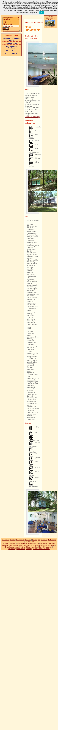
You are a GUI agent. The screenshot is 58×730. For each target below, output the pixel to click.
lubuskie (28, 22)
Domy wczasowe (49, 545)
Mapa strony (29, 542)
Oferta (12, 540)
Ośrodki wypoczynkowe (16, 549)
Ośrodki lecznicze (32, 547)
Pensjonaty (12, 543)
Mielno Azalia (11, 51)
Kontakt (34, 540)
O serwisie (5, 540)
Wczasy (28, 540)
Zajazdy (29, 549)
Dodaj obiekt (20, 540)
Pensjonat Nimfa (11, 54)
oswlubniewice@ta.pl (32, 117)
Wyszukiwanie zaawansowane (11, 31)
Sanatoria (43, 543)
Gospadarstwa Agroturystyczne (28, 543)
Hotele (5, 543)
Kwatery (5, 545)
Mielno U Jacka (11, 43)
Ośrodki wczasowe (45, 547)
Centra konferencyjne (26, 545)
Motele (22, 547)
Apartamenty (13, 545)
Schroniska (39, 545)
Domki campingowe (12, 547)
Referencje (52, 540)
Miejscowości (42, 540)
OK (42, 12)
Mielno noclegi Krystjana (11, 47)
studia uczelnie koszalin (41, 549)
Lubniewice (37, 22)
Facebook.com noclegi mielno (11, 39)
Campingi (51, 543)
